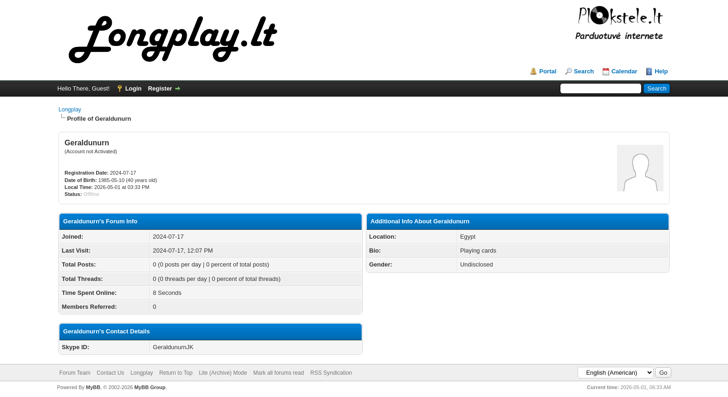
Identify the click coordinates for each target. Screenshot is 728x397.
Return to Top (176, 373)
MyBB (93, 387)
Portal (547, 71)
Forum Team (75, 373)
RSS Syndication (331, 373)
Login (133, 88)
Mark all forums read (279, 373)
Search (584, 71)
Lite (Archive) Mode (223, 373)
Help (661, 71)
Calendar (624, 71)
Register (160, 88)
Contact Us (110, 373)
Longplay (69, 109)
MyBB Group (149, 387)
